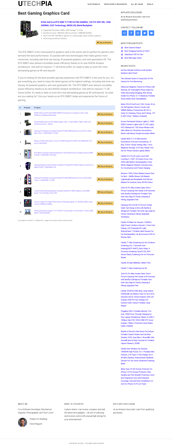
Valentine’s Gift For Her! (134, 54)
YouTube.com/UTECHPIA (94, 443)
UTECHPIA (38, 4)
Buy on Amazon (105, 42)
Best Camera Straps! (133, 48)
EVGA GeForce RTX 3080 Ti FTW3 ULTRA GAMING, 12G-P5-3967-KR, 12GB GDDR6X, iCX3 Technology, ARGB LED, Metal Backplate (76, 24)
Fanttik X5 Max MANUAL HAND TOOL (136, 263)
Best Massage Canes (133, 58)
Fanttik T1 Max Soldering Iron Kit (134, 268)
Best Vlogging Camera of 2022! (137, 51)
